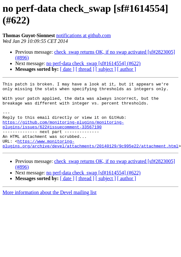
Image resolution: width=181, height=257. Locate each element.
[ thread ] (85, 69)
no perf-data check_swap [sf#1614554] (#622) (93, 63)
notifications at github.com (83, 35)
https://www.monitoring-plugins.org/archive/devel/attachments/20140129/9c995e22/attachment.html (90, 156)
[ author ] (126, 69)
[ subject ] (106, 69)
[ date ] (67, 69)
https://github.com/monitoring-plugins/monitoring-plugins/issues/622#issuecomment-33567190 (63, 133)
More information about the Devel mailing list (50, 205)
